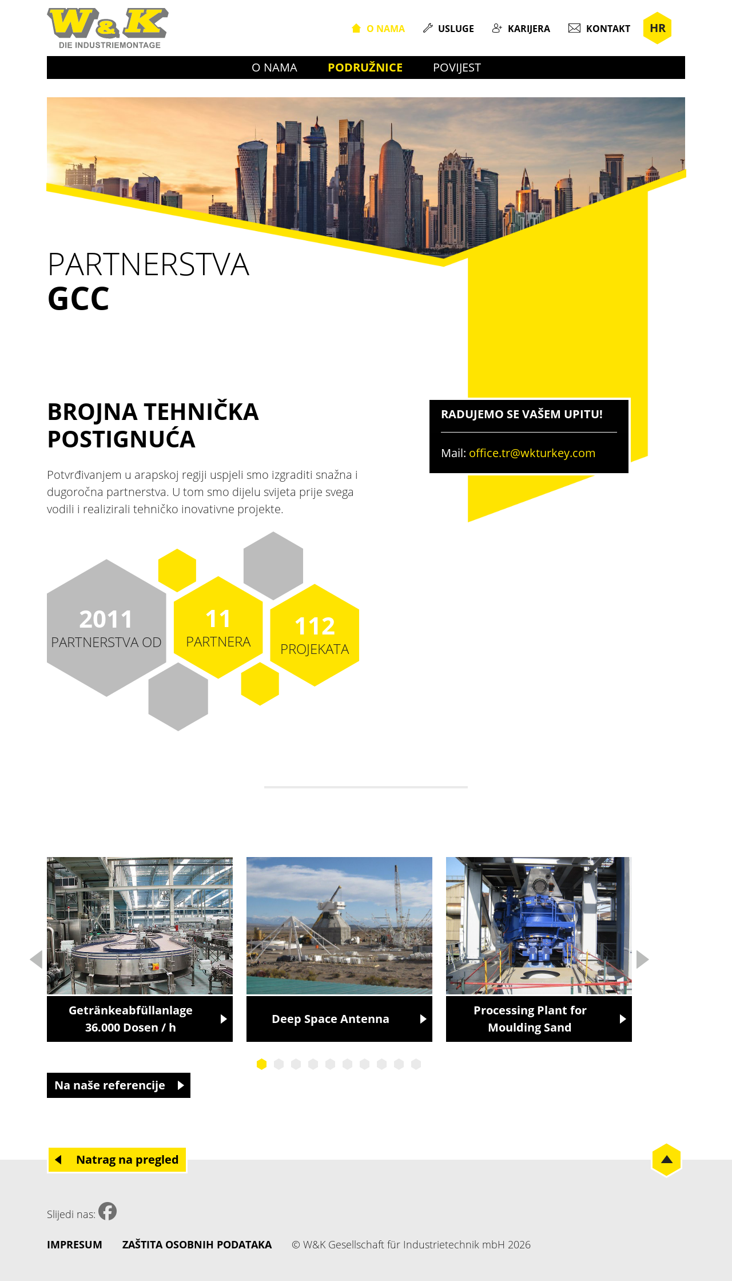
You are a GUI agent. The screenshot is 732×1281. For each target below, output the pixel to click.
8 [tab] (382, 1064)
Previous (35, 956)
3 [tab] (296, 1064)
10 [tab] (416, 1064)
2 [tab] (279, 1064)
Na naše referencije (109, 1085)
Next (642, 956)
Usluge (456, 28)
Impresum (74, 1244)
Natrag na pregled (127, 1159)
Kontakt (608, 28)
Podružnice (365, 67)
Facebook (107, 1211)
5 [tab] (330, 1064)
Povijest (457, 67)
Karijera (529, 28)
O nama (386, 28)
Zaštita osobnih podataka (197, 1244)
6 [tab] (347, 1064)
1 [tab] (262, 1064)
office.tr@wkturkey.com (532, 453)
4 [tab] (313, 1064)
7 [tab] (365, 1064)
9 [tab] (399, 1064)
